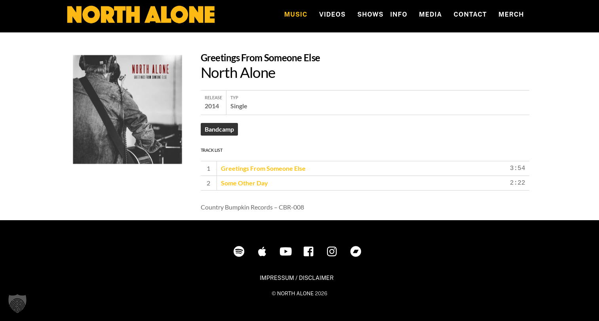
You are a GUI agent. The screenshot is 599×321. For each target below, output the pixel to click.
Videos (332, 14)
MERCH (511, 14)
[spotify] (240, 250)
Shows (370, 14)
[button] (17, 303)
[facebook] (310, 250)
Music (296, 14)
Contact (470, 14)
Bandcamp (219, 129)
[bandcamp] (357, 250)
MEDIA (430, 14)
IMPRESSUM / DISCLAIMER (297, 277)
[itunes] (264, 250)
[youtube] (287, 250)
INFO (398, 14)
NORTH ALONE (295, 293)
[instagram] (334, 250)
